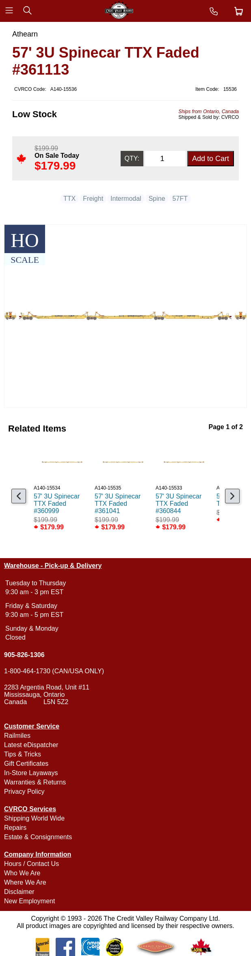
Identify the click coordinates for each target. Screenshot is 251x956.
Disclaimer (19, 891)
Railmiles (17, 735)
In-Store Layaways (31, 772)
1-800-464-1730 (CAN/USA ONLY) (54, 671)
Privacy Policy (24, 791)
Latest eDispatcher (31, 744)
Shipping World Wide (34, 818)
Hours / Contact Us (31, 863)
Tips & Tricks (22, 754)
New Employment (29, 901)
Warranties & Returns (35, 782)
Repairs (15, 827)
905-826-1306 (24, 654)
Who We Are (22, 873)
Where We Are (25, 882)
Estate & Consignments (38, 837)
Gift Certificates (26, 763)
